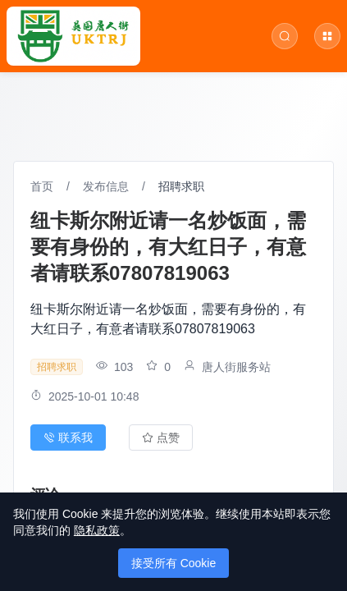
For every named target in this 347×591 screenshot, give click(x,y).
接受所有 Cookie (173, 563)
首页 (41, 186)
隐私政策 (97, 530)
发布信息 (106, 186)
